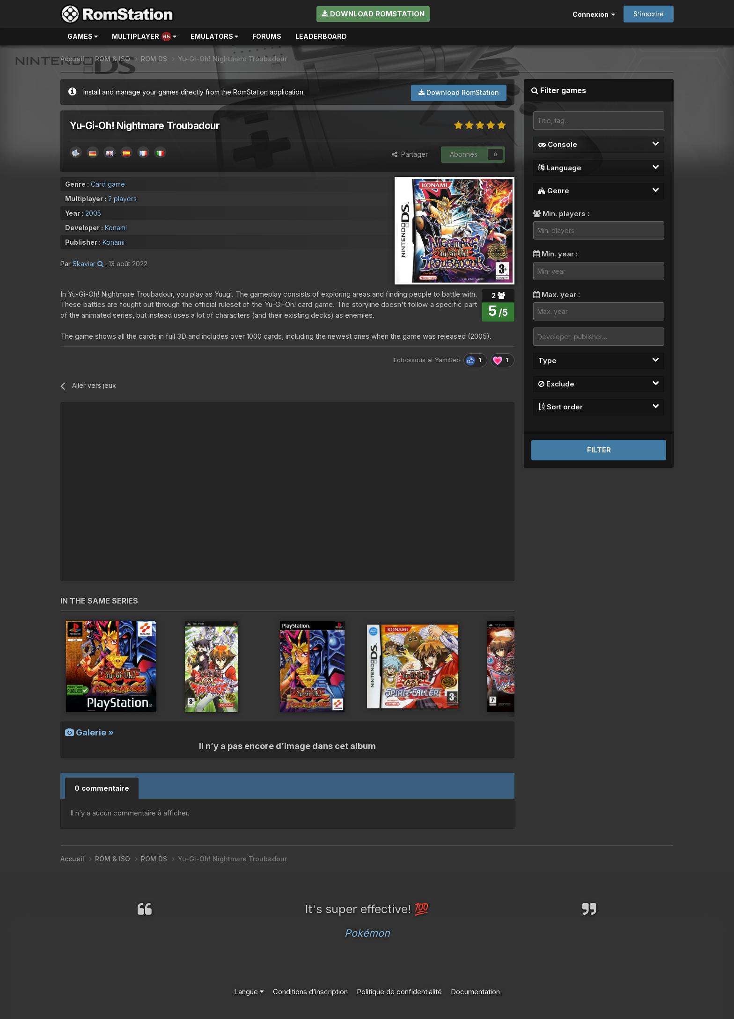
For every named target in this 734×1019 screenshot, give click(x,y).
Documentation (475, 991)
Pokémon (367, 933)
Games (82, 36)
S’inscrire (648, 14)
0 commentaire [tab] (101, 788)
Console (598, 144)
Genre (598, 190)
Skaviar (84, 264)
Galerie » (89, 732)
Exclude (598, 383)
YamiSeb (447, 360)
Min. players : (561, 213)
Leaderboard (321, 36)
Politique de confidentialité (399, 991)
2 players (122, 199)
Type (598, 360)
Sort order (598, 406)
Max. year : (556, 294)
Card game (108, 184)
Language (598, 167)
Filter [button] (599, 449)
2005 (93, 213)
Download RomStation (373, 13)
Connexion (594, 14)
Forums (266, 36)
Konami (116, 228)
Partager (410, 154)
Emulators (214, 36)
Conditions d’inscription (310, 991)
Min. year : (555, 253)
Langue (249, 991)
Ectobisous (410, 360)
